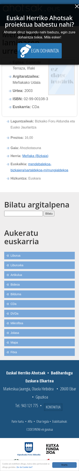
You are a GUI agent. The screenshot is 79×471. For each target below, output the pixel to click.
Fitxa (14, 352)
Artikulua (16, 275)
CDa (13, 304)
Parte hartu (18, 421)
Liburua (15, 255)
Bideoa (15, 284)
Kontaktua (53, 406)
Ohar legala (42, 421)
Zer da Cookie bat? (24, 467)
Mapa (14, 342)
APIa (30, 421)
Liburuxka (17, 265)
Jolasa (15, 333)
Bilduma (16, 294)
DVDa (14, 313)
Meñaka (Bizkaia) (35, 156)
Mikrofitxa (17, 323)
